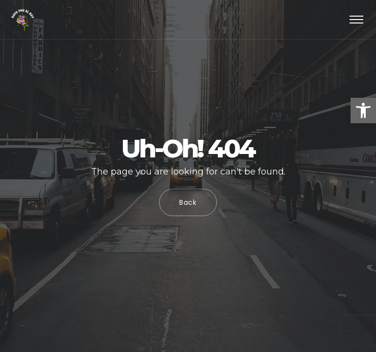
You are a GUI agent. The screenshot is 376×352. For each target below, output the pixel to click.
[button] (363, 110)
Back (188, 202)
